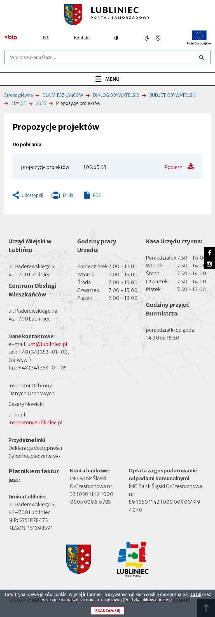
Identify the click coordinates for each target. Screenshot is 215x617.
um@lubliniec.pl (47, 344)
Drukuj (64, 197)
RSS (45, 38)
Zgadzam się (107, 612)
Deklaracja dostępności (35, 448)
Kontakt (82, 38)
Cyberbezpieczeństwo (34, 455)
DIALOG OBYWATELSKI (116, 95)
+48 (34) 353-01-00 (42, 352)
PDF (97, 195)
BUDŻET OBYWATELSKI (173, 95)
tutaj (195, 596)
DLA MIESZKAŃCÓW (63, 95)
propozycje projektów (45, 167)
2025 (41, 103)
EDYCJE (18, 103)
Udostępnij (32, 195)
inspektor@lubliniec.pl (35, 422)
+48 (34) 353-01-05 (42, 367)
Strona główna (18, 95)
